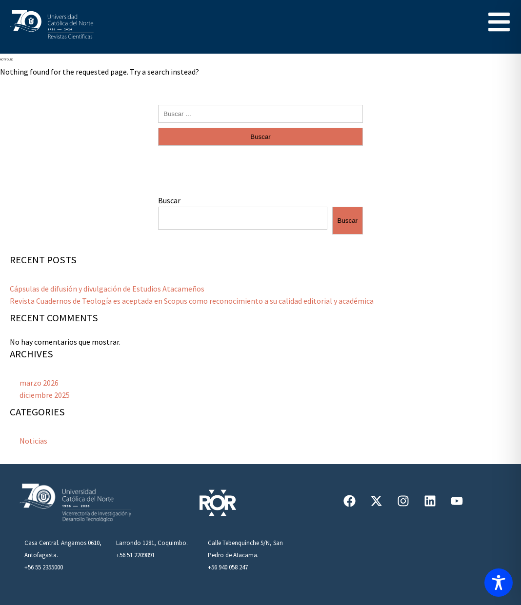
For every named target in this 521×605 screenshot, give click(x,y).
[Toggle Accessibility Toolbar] (498, 582)
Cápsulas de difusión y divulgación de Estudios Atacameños (107, 288)
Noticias (33, 441)
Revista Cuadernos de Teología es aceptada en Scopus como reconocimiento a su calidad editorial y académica (192, 301)
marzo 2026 (39, 383)
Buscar (169, 200)
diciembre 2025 (45, 395)
